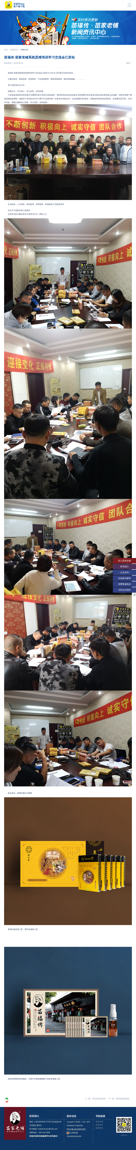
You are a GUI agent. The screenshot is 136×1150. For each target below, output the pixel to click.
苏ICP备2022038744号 (76, 1129)
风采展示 (99, 1125)
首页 (6, 50)
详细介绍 (24, 50)
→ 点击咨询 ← (124, 572)
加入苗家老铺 (124, 561)
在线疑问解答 (124, 578)
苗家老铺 (99, 1122)
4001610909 (124, 590)
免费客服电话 (124, 584)
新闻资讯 (14, 50)
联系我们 (124, 566)
